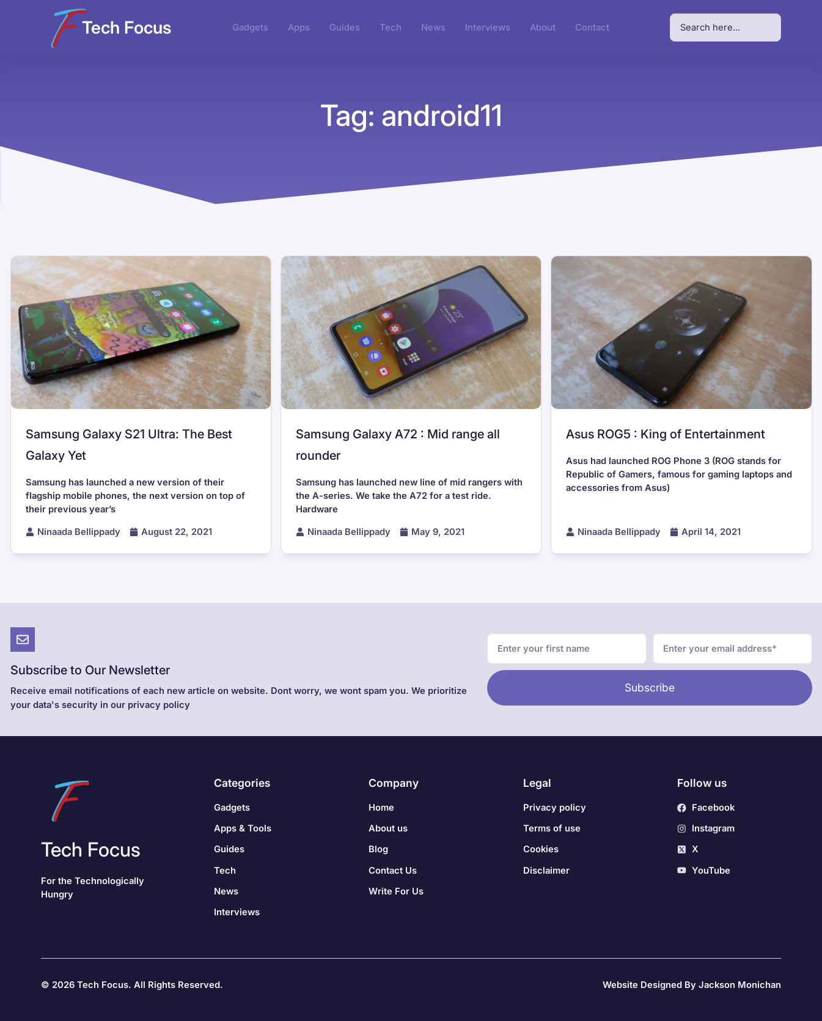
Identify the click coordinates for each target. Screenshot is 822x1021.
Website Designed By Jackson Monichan (692, 984)
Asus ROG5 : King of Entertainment (665, 434)
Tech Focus (126, 27)
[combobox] (725, 27)
